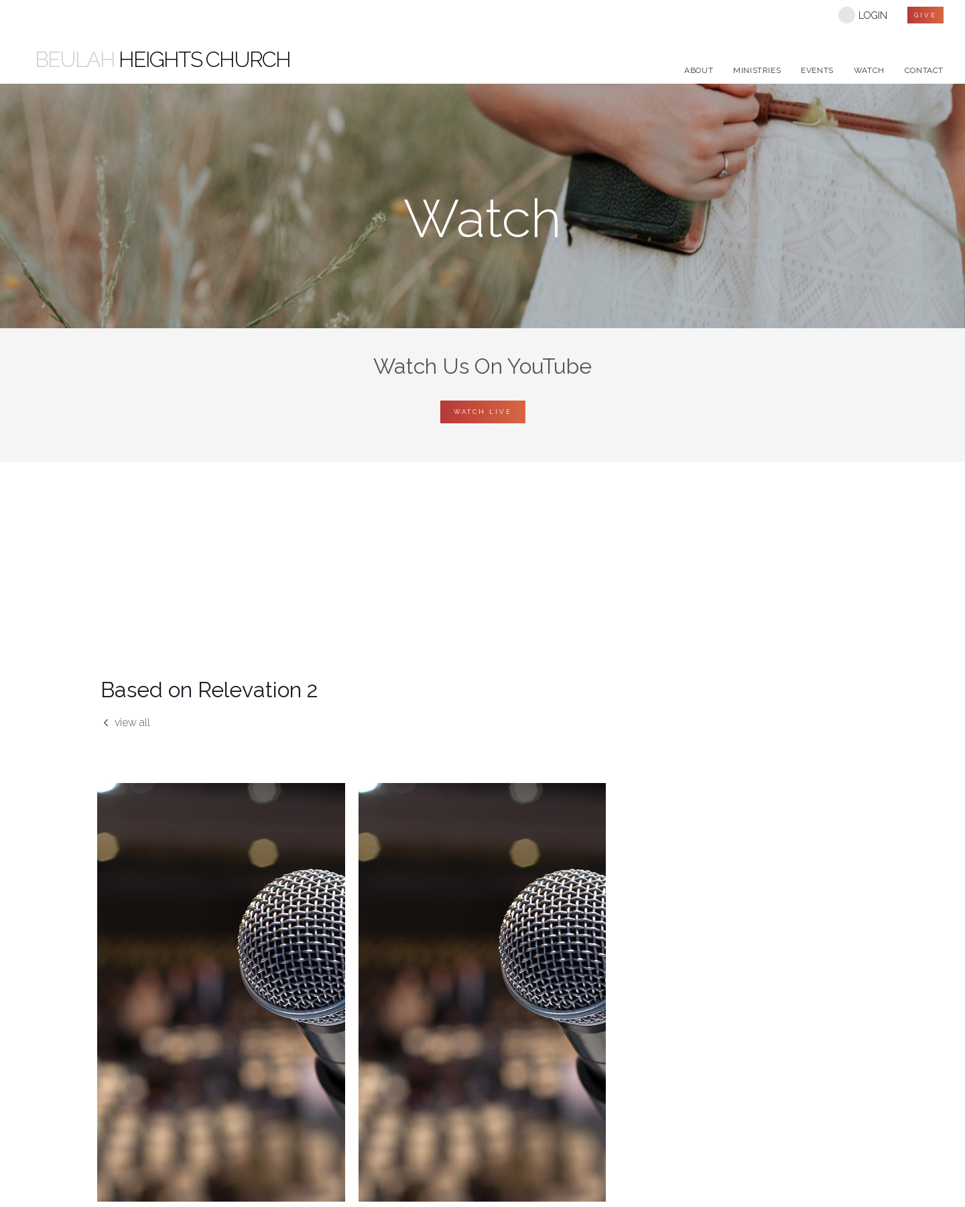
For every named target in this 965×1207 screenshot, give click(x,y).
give (925, 15)
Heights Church (162, 59)
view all (125, 722)
